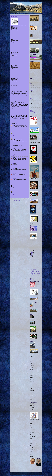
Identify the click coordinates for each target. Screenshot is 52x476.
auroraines (14, 168)
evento (30, 91)
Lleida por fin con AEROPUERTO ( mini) (35, 273)
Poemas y (31, 108)
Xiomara (14, 173)
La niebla (31, 98)
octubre (32, 252)
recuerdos (31, 110)
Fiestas (30, 92)
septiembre (32, 253)
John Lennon (31, 97)
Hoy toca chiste (32, 272)
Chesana (14, 178)
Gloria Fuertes (32, 275)
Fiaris (13, 157)
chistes (30, 83)
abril (31, 258)
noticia (30, 104)
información (31, 95)
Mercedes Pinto (14, 124)
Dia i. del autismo (31, 89)
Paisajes (30, 105)
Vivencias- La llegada (33, 270)
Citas (30, 84)
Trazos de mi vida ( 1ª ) (32, 112)
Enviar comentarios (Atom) (17, 200)
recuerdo (31, 109)
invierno (30, 96)
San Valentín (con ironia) (33, 269)
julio (31, 255)
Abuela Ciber (14, 190)
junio (31, 256)
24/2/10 (13, 182)
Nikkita (13, 163)
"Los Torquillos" (31, 79)
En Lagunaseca (31, 90)
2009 (31, 279)
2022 (31, 241)
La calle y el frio (32, 268)
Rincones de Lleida (32, 111)
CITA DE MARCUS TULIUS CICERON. (35, 266)
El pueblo (32, 276)
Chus (13, 148)
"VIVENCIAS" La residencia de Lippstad (35, 271)
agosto (32, 254)
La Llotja (32, 274)
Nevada (30, 103)
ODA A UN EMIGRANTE (33, 277)
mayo (31, 257)
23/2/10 (13, 135)
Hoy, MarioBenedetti (14, 16)
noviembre (32, 251)
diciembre (32, 250)
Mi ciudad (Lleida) (33, 267)
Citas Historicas (31, 85)
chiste (30, 82)
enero (31, 278)
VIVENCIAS (14, 3)
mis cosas (31, 102)
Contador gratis (31, 23)
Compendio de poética (32, 46)
